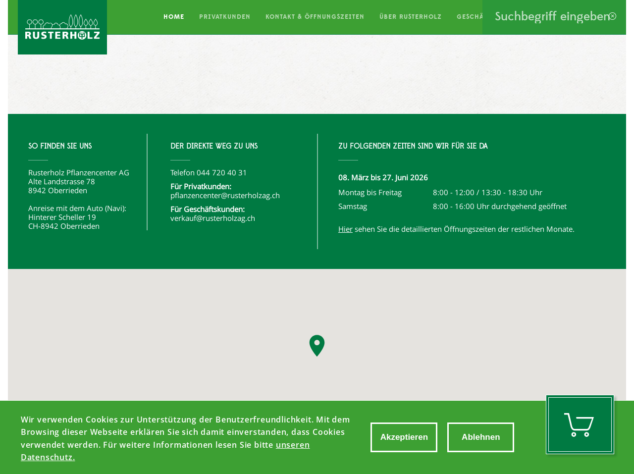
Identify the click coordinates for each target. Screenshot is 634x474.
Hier (345, 229)
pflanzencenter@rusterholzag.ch (225, 195)
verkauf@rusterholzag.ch (212, 218)
